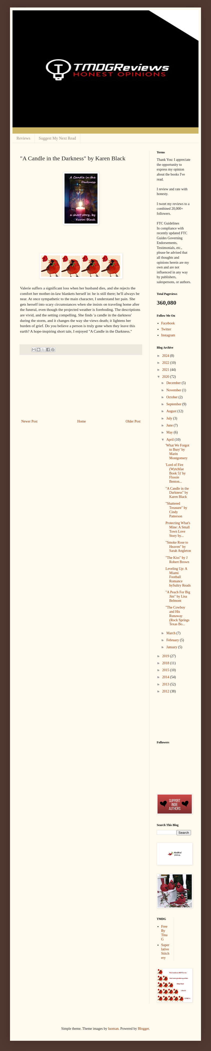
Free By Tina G (164, 933)
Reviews (23, 138)
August (171, 411)
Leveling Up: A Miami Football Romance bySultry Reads (178, 577)
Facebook (168, 323)
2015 (166, 670)
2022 (166, 363)
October (172, 397)
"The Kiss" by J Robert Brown (177, 560)
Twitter (166, 329)
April (170, 439)
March (171, 633)
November (174, 390)
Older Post (133, 421)
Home (81, 421)
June (170, 425)
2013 (166, 684)
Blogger (143, 1029)
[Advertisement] (81, 387)
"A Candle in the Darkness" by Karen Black (177, 493)
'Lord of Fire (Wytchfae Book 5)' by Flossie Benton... (176, 473)
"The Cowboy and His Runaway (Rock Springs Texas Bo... (178, 616)
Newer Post (29, 421)
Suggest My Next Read (57, 138)
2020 (166, 377)
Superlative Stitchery (165, 951)
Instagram (168, 335)
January (172, 647)
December (174, 383)
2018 (166, 663)
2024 (166, 356)
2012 (166, 691)
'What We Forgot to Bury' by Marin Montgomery (177, 451)
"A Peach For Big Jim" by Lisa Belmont (178, 596)
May (170, 432)
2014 (166, 677)
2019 (166, 656)
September (174, 404)
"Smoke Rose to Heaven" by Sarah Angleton (178, 547)
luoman (113, 1029)
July (169, 418)
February (173, 640)
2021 (166, 370)
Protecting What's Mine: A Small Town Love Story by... (178, 529)
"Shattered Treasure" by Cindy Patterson (176, 510)
